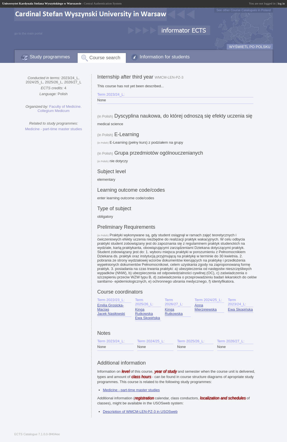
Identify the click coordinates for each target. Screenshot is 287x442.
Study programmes (50, 56)
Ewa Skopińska (147, 318)
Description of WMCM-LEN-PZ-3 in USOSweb (140, 411)
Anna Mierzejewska (206, 307)
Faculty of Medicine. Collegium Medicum (60, 108)
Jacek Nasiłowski (111, 314)
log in (281, 3)
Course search (105, 57)
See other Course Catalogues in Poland (243, 10)
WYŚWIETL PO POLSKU (249, 47)
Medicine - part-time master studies (53, 129)
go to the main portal (28, 33)
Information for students (165, 56)
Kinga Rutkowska (144, 311)
